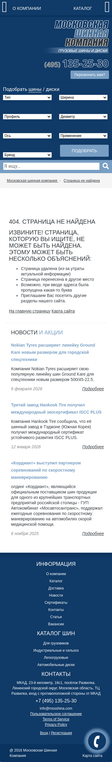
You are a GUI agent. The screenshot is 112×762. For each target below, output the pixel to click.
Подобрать (84, 150)
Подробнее (93, 388)
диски (52, 89)
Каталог (82, 8)
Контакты (56, 610)
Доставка (56, 588)
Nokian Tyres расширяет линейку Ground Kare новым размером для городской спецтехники (53, 352)
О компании (27, 8)
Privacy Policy (56, 725)
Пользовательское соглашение (56, 714)
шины (35, 89)
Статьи (56, 617)
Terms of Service (56, 719)
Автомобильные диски (56, 665)
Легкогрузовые (56, 658)
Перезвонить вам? (89, 75)
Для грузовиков (56, 643)
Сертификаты (56, 603)
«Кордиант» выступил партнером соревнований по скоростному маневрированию (46, 470)
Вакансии (56, 624)
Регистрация (61, 733)
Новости (56, 595)
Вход (44, 733)
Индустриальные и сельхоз (56, 650)
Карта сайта (63, 311)
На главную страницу (29, 311)
